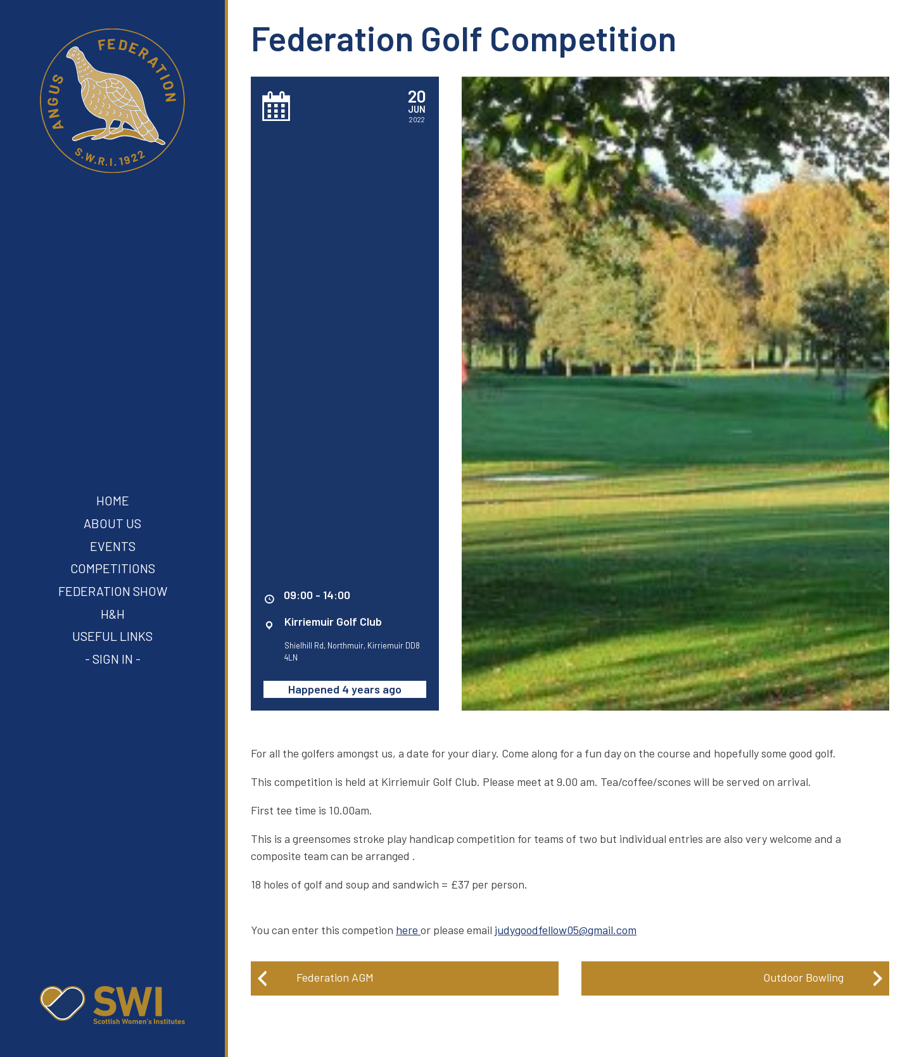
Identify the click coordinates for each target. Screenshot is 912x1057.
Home (112, 500)
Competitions (112, 568)
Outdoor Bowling (803, 977)
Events (113, 546)
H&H (113, 613)
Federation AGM (335, 977)
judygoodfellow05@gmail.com (565, 930)
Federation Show (112, 590)
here (407, 930)
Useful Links (112, 635)
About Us (112, 523)
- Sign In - (113, 658)
